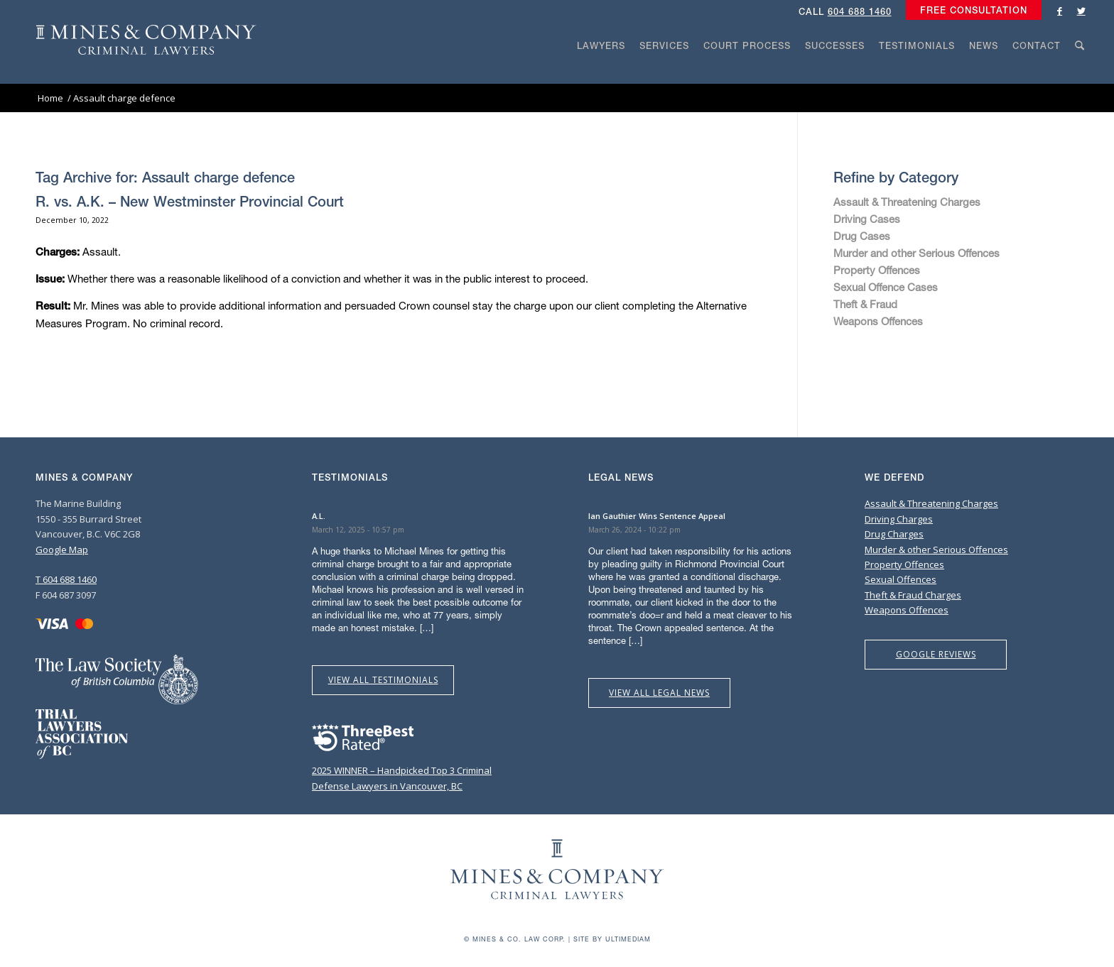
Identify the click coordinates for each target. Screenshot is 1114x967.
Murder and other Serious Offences (916, 252)
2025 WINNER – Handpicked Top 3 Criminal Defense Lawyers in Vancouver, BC (402, 770)
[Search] (1080, 72)
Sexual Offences (900, 579)
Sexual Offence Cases (885, 286)
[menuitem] (970, 10)
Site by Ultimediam (612, 939)
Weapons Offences (878, 321)
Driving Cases (866, 218)
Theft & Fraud (865, 303)
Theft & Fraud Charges (913, 595)
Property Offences (876, 269)
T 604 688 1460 (66, 579)
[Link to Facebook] (1060, 10)
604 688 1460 (860, 11)
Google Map (62, 549)
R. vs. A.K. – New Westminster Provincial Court (190, 201)
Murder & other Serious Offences (936, 549)
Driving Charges (899, 519)
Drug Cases (861, 235)
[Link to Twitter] (1081, 10)
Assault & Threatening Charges (906, 201)
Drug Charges (894, 534)
